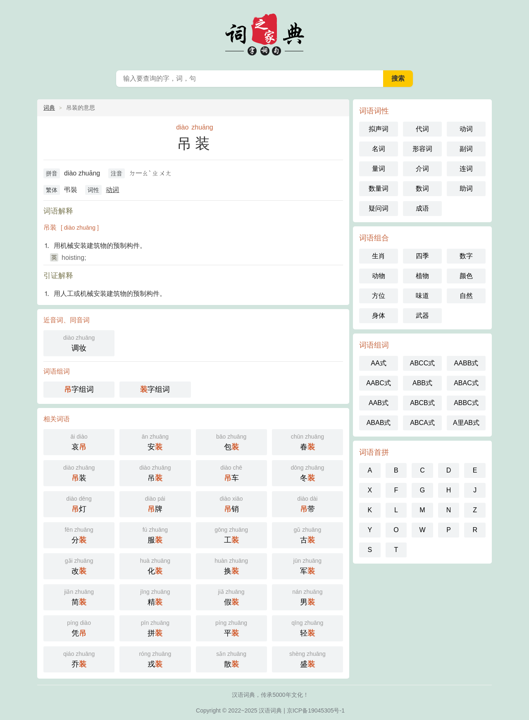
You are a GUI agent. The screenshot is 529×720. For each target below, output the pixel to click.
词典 (49, 107)
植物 (422, 275)
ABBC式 (466, 402)
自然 (466, 295)
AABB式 (466, 363)
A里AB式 (466, 422)
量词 (378, 168)
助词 (466, 188)
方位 (378, 295)
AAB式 (378, 402)
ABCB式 (422, 402)
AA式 (378, 363)
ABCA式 (422, 422)
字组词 (79, 389)
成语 (422, 208)
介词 (422, 168)
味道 (422, 295)
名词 (378, 148)
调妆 (79, 342)
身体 (378, 315)
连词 (466, 168)
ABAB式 (379, 422)
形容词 (422, 148)
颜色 (466, 275)
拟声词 (378, 128)
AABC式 (378, 382)
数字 (466, 255)
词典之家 (264, 33)
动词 (112, 189)
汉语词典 (270, 710)
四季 (422, 255)
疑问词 (378, 208)
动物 (378, 275)
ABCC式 (422, 363)
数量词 (378, 188)
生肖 (378, 255)
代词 (422, 128)
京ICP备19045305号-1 (316, 710)
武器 (422, 315)
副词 (466, 148)
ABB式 (422, 382)
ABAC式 (466, 382)
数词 (422, 188)
